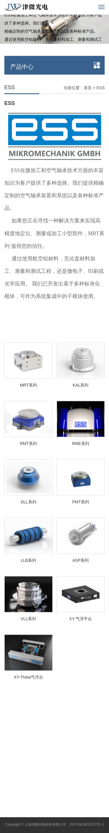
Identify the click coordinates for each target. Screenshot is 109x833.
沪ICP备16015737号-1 (86, 824)
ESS (101, 98)
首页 (88, 98)
